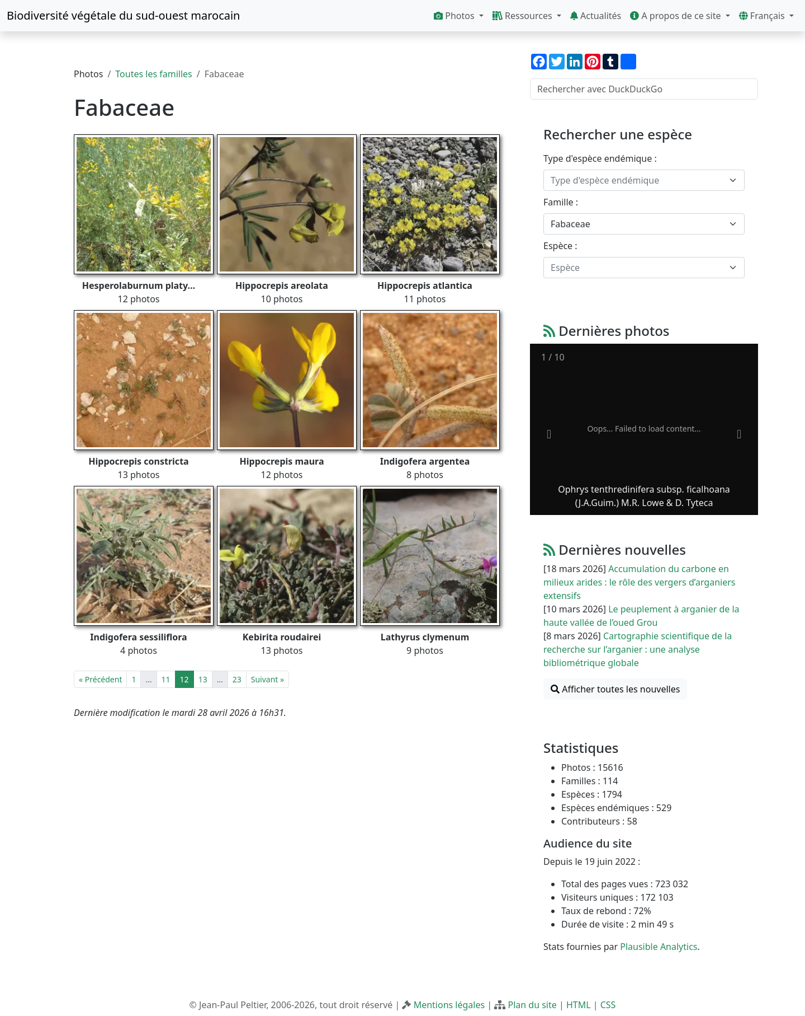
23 (237, 679)
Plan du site (532, 1005)
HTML (578, 1005)
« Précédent (100, 679)
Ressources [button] (524, 16)
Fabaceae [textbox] (570, 224)
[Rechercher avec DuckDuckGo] (644, 89)
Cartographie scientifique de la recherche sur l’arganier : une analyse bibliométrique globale (637, 649)
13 (202, 679)
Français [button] (763, 16)
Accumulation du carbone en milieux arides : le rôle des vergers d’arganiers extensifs (639, 582)
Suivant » (267, 679)
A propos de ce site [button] (676, 16)
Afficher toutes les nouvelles (615, 689)
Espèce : (560, 246)
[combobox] (644, 180)
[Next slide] (739, 435)
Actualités (595, 16)
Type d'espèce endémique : (600, 158)
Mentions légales (449, 1005)
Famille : (560, 202)
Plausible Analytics (658, 946)
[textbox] (637, 180)
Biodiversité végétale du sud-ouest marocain (123, 15)
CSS (608, 1005)
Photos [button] (455, 16)
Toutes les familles (153, 74)
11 (166, 679)
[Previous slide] (549, 435)
